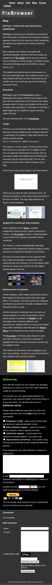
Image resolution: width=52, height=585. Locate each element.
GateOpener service (12, 404)
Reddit (32, 318)
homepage (34, 119)
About (20, 3)
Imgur (26, 227)
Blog (34, 3)
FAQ (28, 3)
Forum (42, 3)
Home (12, 3)
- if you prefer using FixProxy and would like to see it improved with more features (25, 442)
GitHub (7, 6)
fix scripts (20, 58)
